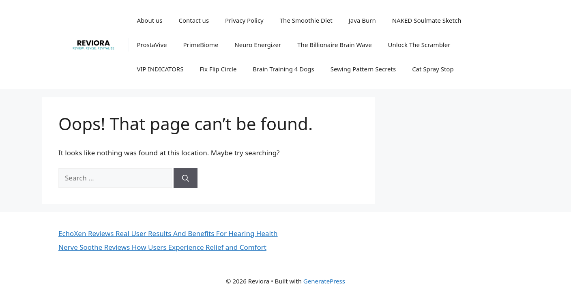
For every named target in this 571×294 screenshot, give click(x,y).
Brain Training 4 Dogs (283, 69)
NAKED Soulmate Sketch (427, 20)
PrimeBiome (201, 45)
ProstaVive (152, 45)
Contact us (193, 20)
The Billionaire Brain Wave (334, 45)
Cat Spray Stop (432, 69)
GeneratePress (324, 281)
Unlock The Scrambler (419, 45)
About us (150, 20)
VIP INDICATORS (160, 69)
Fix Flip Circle (218, 69)
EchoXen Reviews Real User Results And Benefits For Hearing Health (168, 233)
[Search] (185, 178)
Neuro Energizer (257, 45)
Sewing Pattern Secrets (363, 69)
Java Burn (362, 20)
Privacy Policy (244, 20)
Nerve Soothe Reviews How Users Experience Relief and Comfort (162, 247)
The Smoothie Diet (306, 20)
